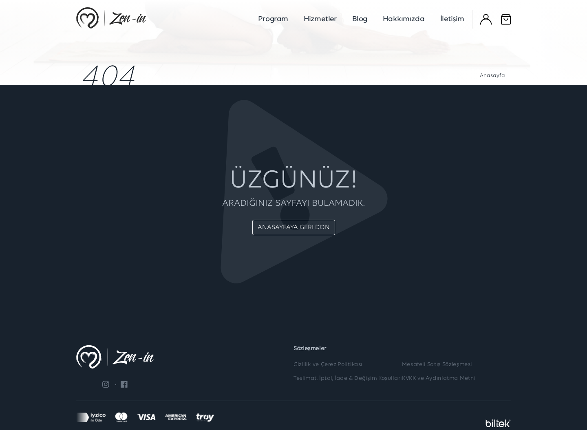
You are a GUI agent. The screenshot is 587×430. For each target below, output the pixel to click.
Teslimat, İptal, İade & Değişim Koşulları (348, 379)
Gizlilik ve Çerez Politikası (328, 365)
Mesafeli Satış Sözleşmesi (437, 365)
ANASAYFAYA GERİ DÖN (294, 227)
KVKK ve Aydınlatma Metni (439, 379)
